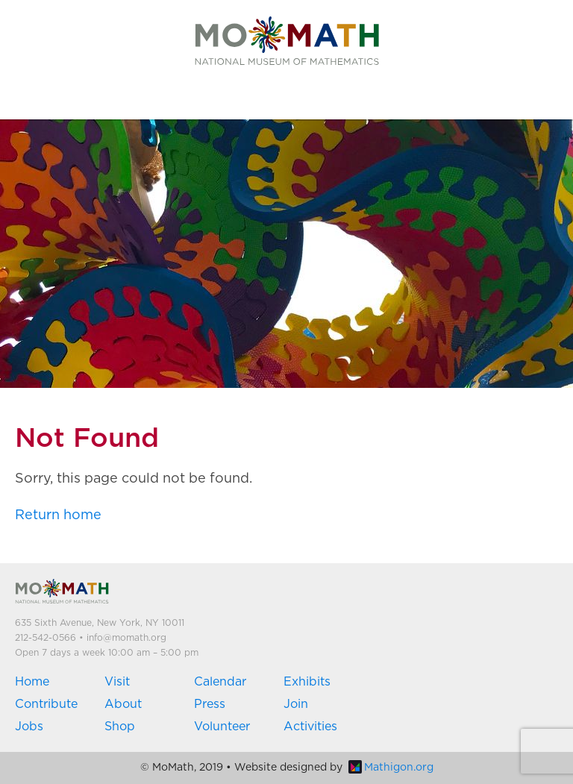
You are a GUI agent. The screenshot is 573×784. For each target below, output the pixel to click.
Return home (58, 515)
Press (209, 704)
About (123, 704)
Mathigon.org (390, 767)
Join (296, 704)
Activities (310, 727)
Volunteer (222, 727)
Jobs (29, 727)
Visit (117, 682)
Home (32, 682)
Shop (119, 727)
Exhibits (307, 682)
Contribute (46, 704)
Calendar (220, 682)
